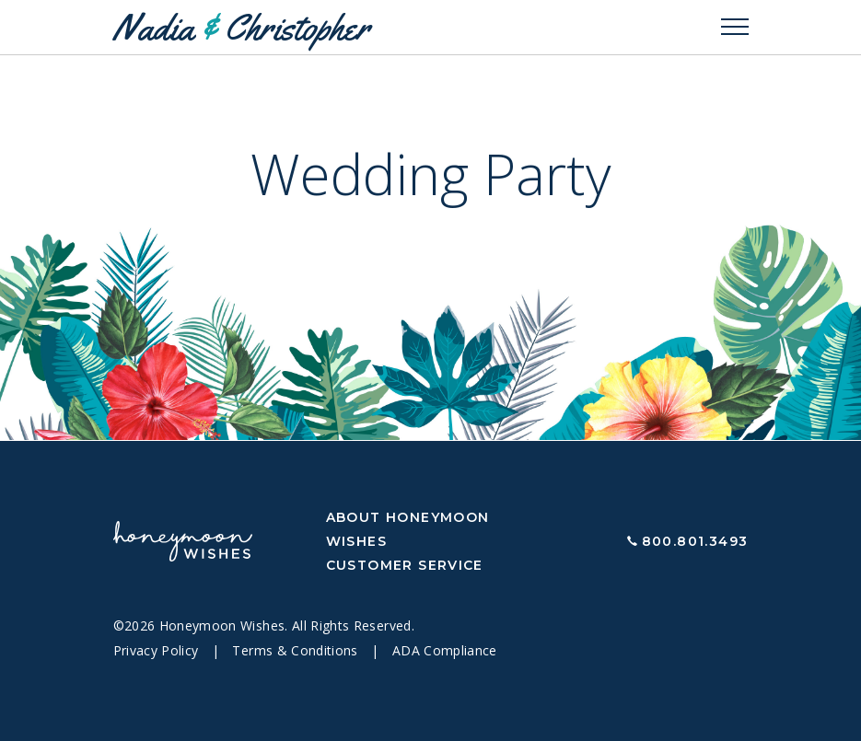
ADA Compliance (444, 650)
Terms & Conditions (297, 650)
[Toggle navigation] (735, 27)
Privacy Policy (158, 650)
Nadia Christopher (241, 27)
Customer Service (404, 565)
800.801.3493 (695, 541)
